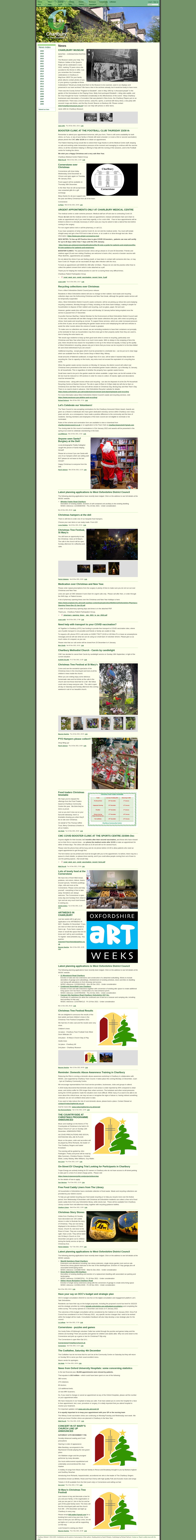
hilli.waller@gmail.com (77, 1515)
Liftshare (113, 2)
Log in (150, 2)
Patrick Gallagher (63, 579)
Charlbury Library (63, 1207)
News (50, 2)
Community (103, 2)
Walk (49, 4)
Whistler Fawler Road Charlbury (73, 502)
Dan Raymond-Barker (64, 1110)
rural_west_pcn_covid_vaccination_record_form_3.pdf (84, 277)
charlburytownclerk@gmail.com (121, 425)
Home (40, 2)
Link (82, 126)
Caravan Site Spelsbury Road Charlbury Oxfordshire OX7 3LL (84, 995)
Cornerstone (62, 1346)
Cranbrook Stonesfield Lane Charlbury (75, 986)
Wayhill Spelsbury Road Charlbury (74, 1261)
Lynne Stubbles (63, 525)
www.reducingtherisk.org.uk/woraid (86, 1107)
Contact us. (135, 1537)
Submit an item (44, 109)
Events (60, 2)
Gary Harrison (62, 1182)
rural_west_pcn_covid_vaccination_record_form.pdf (83, 862)
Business (92, 2)
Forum (81, 2)
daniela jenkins (62, 906)
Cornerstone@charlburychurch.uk (71, 1343)
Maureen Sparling (63, 734)
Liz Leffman (61, 1322)
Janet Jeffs (61, 126)
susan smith (62, 281)
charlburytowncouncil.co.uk (69, 425)
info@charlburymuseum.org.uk (70, 106)
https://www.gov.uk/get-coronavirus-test (83, 236)
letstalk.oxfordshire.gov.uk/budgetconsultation (104, 1306)
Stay (70, 4)
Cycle (60, 4)
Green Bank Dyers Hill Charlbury (73, 1272)
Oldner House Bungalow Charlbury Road (76, 1281)
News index (45, 47)
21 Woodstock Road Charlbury (72, 975)
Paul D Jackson (63, 469)
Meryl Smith (62, 645)
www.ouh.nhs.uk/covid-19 (88, 1409)
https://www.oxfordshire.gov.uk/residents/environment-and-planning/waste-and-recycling (93, 392)
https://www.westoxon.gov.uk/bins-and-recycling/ (77, 397)
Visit (39, 4)
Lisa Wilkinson (62, 434)
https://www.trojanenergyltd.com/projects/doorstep (78, 1176)
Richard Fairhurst (63, 400)
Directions (92, 4)
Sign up (155, 2)
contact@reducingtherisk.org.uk (71, 1104)
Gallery (81, 4)
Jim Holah (61, 831)
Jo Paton (61, 205)
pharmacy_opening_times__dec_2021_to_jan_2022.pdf (84, 615)
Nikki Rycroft (62, 160)
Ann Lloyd (61, 1161)
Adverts (71, 2)
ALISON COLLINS (63, 659)
